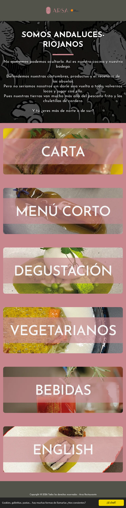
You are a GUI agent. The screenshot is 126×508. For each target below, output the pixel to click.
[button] (4, 10)
